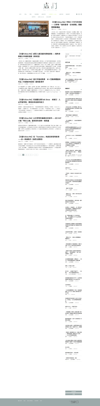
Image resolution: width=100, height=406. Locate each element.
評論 (25, 14)
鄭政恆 (71, 336)
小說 (66, 169)
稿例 (24, 400)
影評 (66, 75)
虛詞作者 (61, 14)
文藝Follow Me (41, 17)
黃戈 (72, 116)
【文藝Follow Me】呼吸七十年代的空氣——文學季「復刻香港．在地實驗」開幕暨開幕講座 (66, 24)
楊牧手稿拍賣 (78, 55)
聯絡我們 (68, 14)
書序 (66, 154)
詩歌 (66, 274)
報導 (66, 94)
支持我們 (36, 400)
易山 (70, 75)
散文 (66, 308)
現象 (31, 14)
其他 (66, 354)
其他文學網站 (30, 400)
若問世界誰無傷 (72, 55)
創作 (20, 14)
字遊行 (66, 176)
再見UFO (66, 55)
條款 (41, 400)
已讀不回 (33, 17)
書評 (66, 68)
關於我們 (20, 400)
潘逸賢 (71, 286)
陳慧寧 (71, 68)
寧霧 (70, 308)
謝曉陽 (71, 219)
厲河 (66, 56)
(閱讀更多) (64, 47)
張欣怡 (71, 211)
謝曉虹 (71, 246)
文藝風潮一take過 (53, 14)
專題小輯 (66, 359)
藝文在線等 (48, 17)
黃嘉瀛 (71, 138)
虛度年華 (44, 14)
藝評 (66, 82)
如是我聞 (37, 14)
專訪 (66, 211)
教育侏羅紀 (67, 116)
